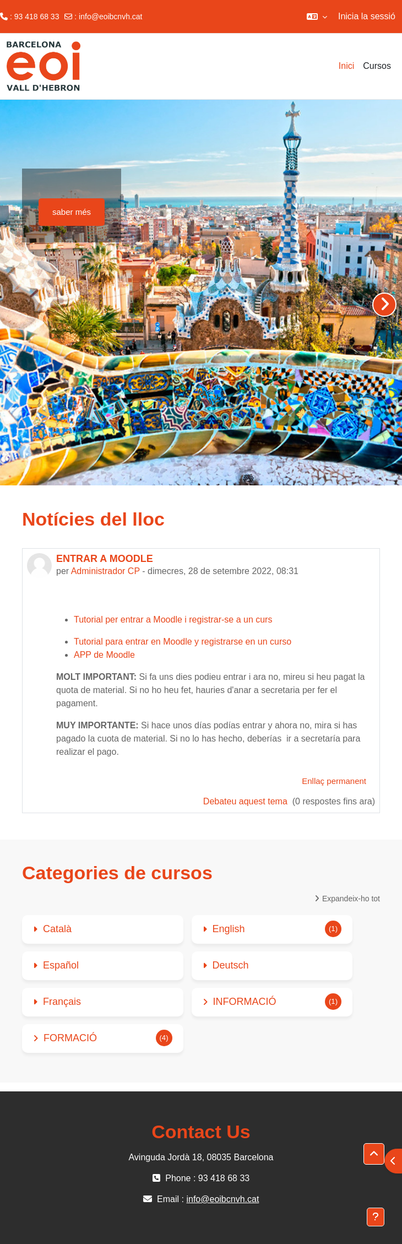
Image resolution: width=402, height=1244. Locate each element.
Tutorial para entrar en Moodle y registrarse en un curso (182, 641)
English (229, 928)
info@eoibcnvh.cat (110, 16)
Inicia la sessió (366, 16)
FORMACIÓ (70, 1037)
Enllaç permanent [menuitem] (334, 781)
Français (62, 1001)
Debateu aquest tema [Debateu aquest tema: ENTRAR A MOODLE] (246, 801)
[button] (317, 16)
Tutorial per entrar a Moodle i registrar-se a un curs (173, 619)
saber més (71, 212)
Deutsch (231, 965)
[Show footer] (375, 1217)
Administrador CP (105, 571)
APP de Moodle (104, 654)
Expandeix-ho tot (351, 898)
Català (57, 928)
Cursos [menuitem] (377, 66)
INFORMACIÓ (244, 1001)
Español (61, 965)
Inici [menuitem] (346, 66)
